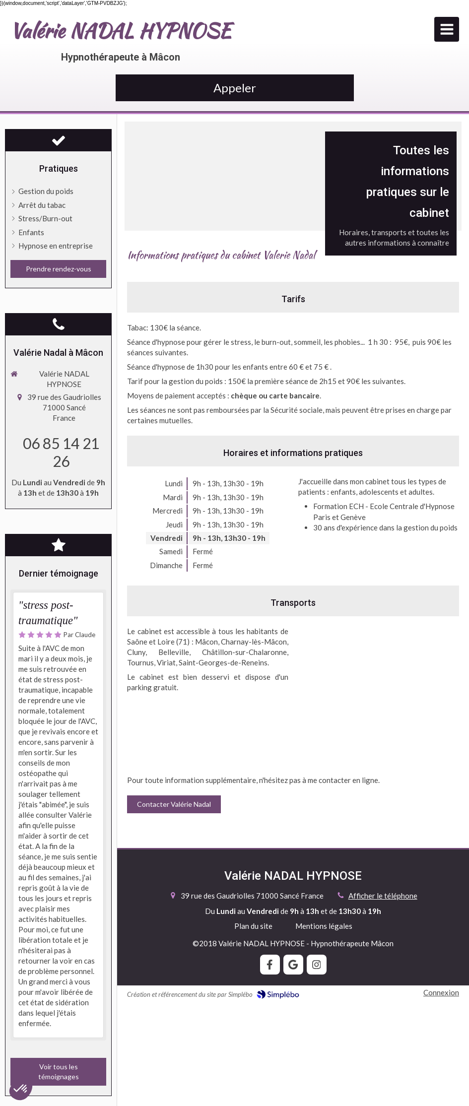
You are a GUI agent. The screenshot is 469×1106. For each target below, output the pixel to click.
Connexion (441, 992)
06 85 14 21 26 (61, 452)
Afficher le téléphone (382, 895)
